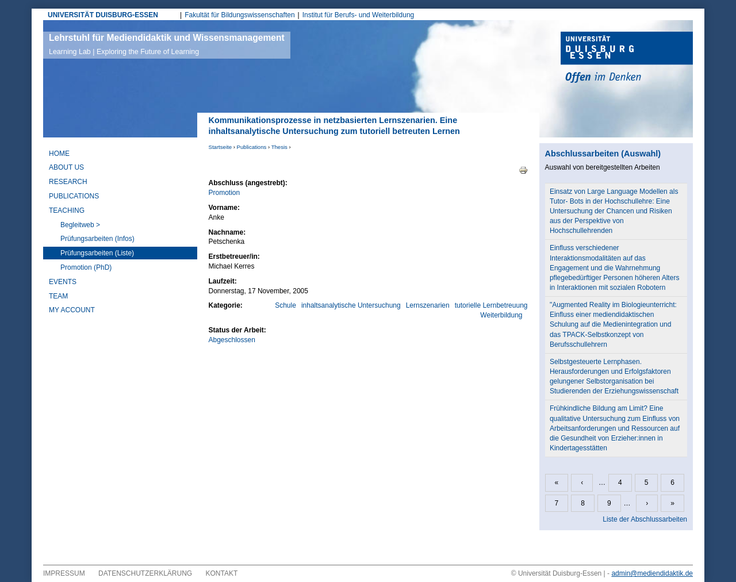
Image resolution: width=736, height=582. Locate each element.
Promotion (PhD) (86, 267)
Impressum (64, 573)
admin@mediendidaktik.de (652, 573)
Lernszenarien (428, 305)
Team (58, 296)
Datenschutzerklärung (145, 573)
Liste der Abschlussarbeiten (645, 519)
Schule (285, 305)
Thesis (279, 147)
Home (59, 154)
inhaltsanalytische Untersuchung (351, 305)
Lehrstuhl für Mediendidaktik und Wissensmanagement (167, 44)
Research (68, 182)
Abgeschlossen (232, 340)
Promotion (224, 193)
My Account (72, 310)
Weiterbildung (501, 315)
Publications (252, 147)
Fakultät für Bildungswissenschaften (239, 15)
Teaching (67, 210)
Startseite (220, 147)
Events (62, 282)
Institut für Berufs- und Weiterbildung (358, 15)
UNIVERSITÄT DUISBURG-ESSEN (103, 15)
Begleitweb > (80, 225)
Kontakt (222, 573)
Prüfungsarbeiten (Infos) (97, 239)
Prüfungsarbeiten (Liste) (97, 253)
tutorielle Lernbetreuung (491, 305)
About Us (66, 167)
